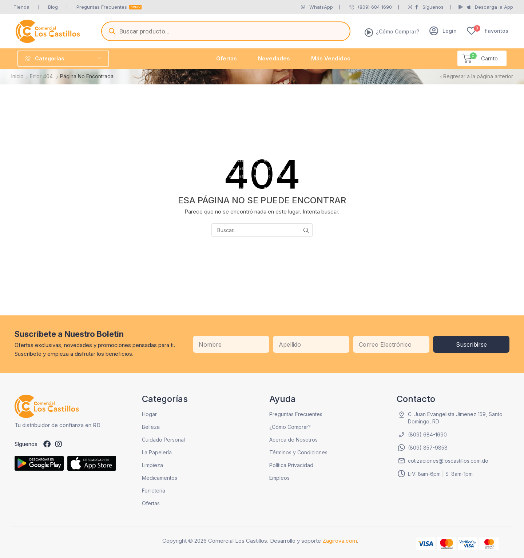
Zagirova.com (339, 540)
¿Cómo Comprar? (397, 31)
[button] (443, 30)
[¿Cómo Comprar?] (369, 32)
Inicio (17, 76)
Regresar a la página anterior (478, 76)
